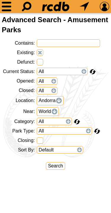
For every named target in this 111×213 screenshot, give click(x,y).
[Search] (26, 6)
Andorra (47, 100)
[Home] (55, 6)
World (45, 111)
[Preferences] (104, 6)
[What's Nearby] (84, 6)
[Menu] (6, 6)
